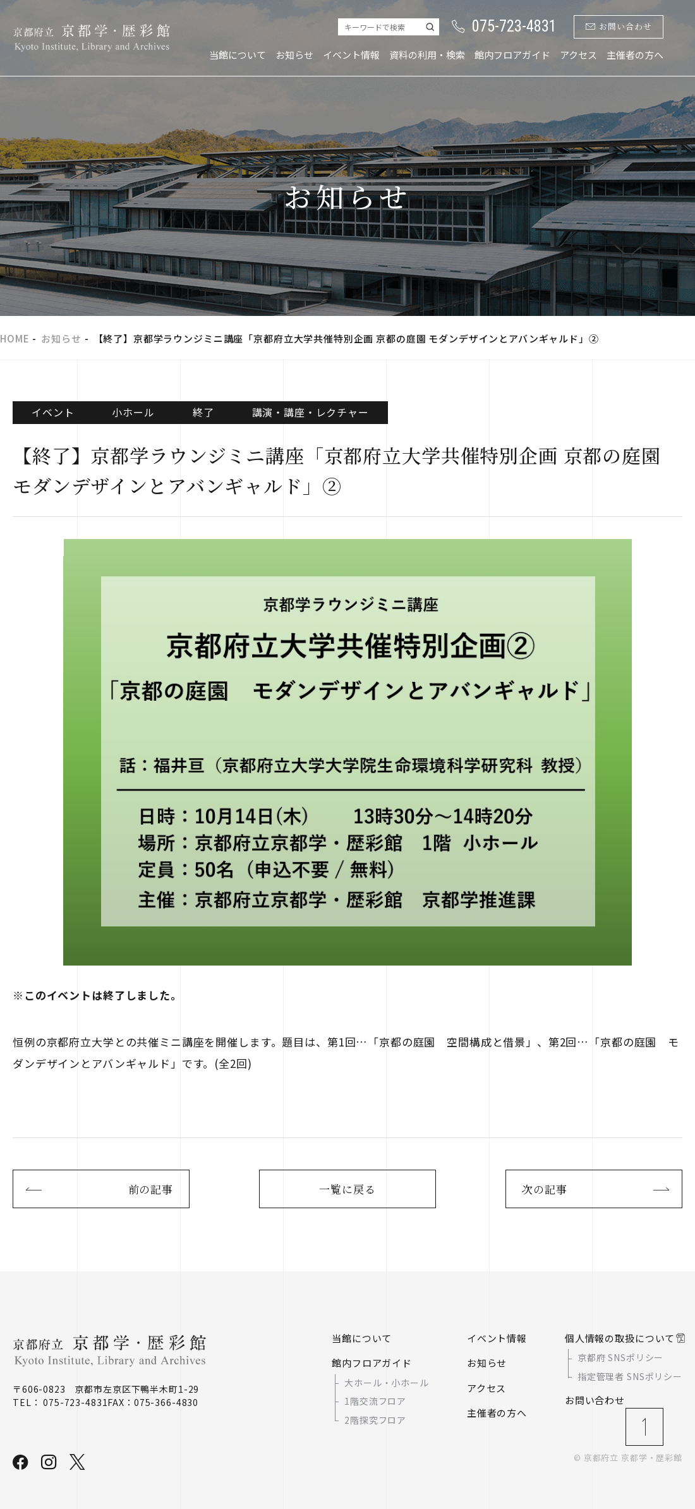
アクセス (578, 54)
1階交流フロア (375, 1401)
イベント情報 (351, 54)
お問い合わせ (619, 26)
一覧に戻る (347, 1189)
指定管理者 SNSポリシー (629, 1376)
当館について (237, 54)
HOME (14, 338)
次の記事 (544, 1189)
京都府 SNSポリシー (620, 1358)
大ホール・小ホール (386, 1382)
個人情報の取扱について (620, 1338)
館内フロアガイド (512, 54)
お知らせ (294, 54)
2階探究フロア (375, 1420)
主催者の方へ (635, 54)
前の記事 (150, 1189)
